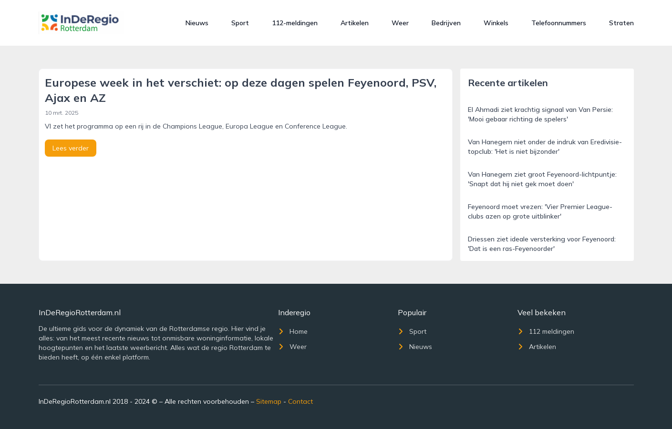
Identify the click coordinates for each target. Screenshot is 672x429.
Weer (400, 23)
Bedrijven (446, 23)
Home (293, 331)
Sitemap (268, 401)
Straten (621, 23)
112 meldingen (545, 331)
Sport (240, 23)
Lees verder (70, 148)
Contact (300, 401)
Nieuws (197, 23)
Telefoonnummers (558, 23)
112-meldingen (295, 23)
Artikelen (355, 23)
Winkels (496, 23)
